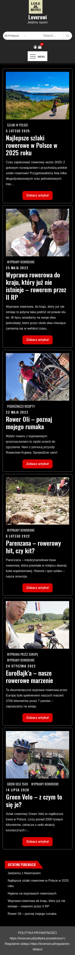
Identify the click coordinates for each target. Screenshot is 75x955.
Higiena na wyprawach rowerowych (32, 893)
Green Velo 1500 (17, 784)
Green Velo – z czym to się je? (34, 800)
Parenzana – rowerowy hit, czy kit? (33, 546)
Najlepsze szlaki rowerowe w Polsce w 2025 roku (31, 145)
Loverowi (37, 17)
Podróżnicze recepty (21, 406)
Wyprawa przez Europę (22, 654)
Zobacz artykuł (37, 196)
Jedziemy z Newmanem (24, 873)
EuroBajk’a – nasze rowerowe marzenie (29, 676)
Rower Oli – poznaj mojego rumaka (29, 422)
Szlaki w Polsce (17, 125)
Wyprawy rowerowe (20, 262)
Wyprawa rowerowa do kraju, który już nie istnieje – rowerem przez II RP (36, 286)
